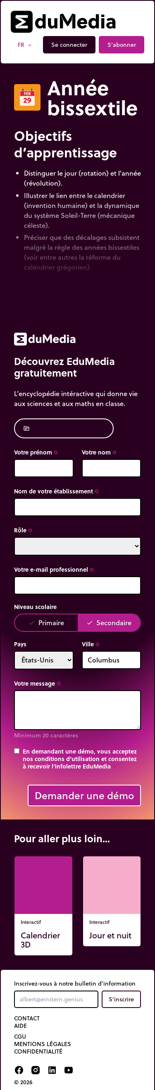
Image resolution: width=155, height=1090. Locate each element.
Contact (27, 1018)
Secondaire (108, 622)
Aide (20, 1026)
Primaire (46, 622)
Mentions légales (42, 1044)
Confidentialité (38, 1051)
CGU (20, 1036)
